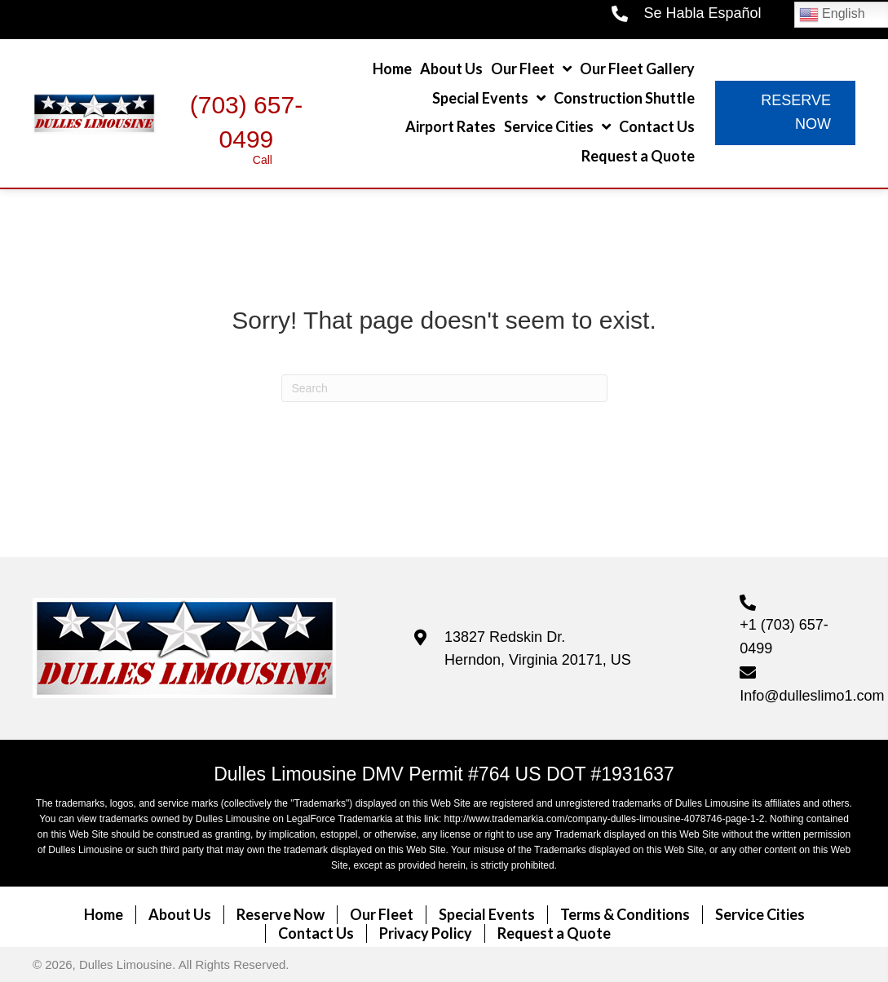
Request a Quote (554, 933)
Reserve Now (280, 914)
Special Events (487, 914)
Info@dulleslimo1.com (812, 696)
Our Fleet (381, 914)
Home (103, 914)
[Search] (444, 388)
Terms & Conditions (625, 914)
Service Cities (760, 914)
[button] (785, 113)
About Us (179, 914)
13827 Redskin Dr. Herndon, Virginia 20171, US (537, 649)
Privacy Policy (425, 933)
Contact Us (316, 933)
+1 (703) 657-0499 (784, 637)
